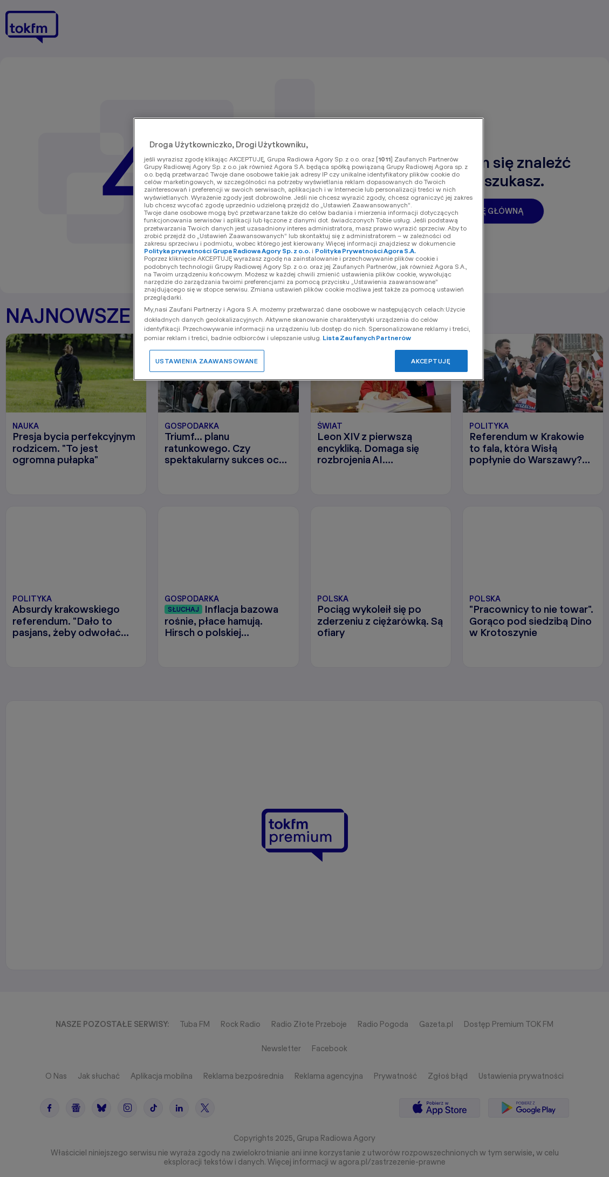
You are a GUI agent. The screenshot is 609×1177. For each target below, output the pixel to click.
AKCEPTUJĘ (430, 360)
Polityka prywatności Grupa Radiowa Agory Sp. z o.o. (227, 250)
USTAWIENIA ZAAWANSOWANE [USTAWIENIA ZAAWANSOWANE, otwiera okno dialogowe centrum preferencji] (206, 360)
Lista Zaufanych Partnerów (367, 337)
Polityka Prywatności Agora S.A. (365, 250)
